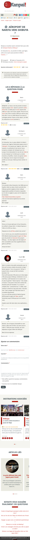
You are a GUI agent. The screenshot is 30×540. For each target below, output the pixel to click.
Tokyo (16, 296)
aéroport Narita (7, 48)
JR (25, 240)
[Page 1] (14, 444)
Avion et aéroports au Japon (20, 62)
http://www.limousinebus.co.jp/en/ (11, 197)
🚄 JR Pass (26, 17)
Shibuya (15, 48)
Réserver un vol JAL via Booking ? (15, 522)
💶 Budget (3, 17)
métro (25, 107)
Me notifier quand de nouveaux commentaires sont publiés (14, 380)
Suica (3, 113)
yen (6, 111)
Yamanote (15, 238)
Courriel (4, 353)
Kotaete (2, 20)
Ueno (11, 107)
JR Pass (13, 231)
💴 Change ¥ (10, 17)
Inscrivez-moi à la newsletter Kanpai (12, 384)
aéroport (5, 146)
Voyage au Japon (8, 20)
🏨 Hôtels (20, 17)
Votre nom (4, 345)
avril (12, 119)
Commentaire (5, 363)
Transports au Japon (17, 20)
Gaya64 (21, 257)
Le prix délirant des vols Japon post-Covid (12, 476)
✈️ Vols (15, 17)
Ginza (3, 109)
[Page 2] (15, 444)
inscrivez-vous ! (21, 350)
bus (9, 51)
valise (25, 156)
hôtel (25, 152)
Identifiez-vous (12, 350)
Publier (3, 387)
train (18, 109)
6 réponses (15, 36)
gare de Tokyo (22, 236)
